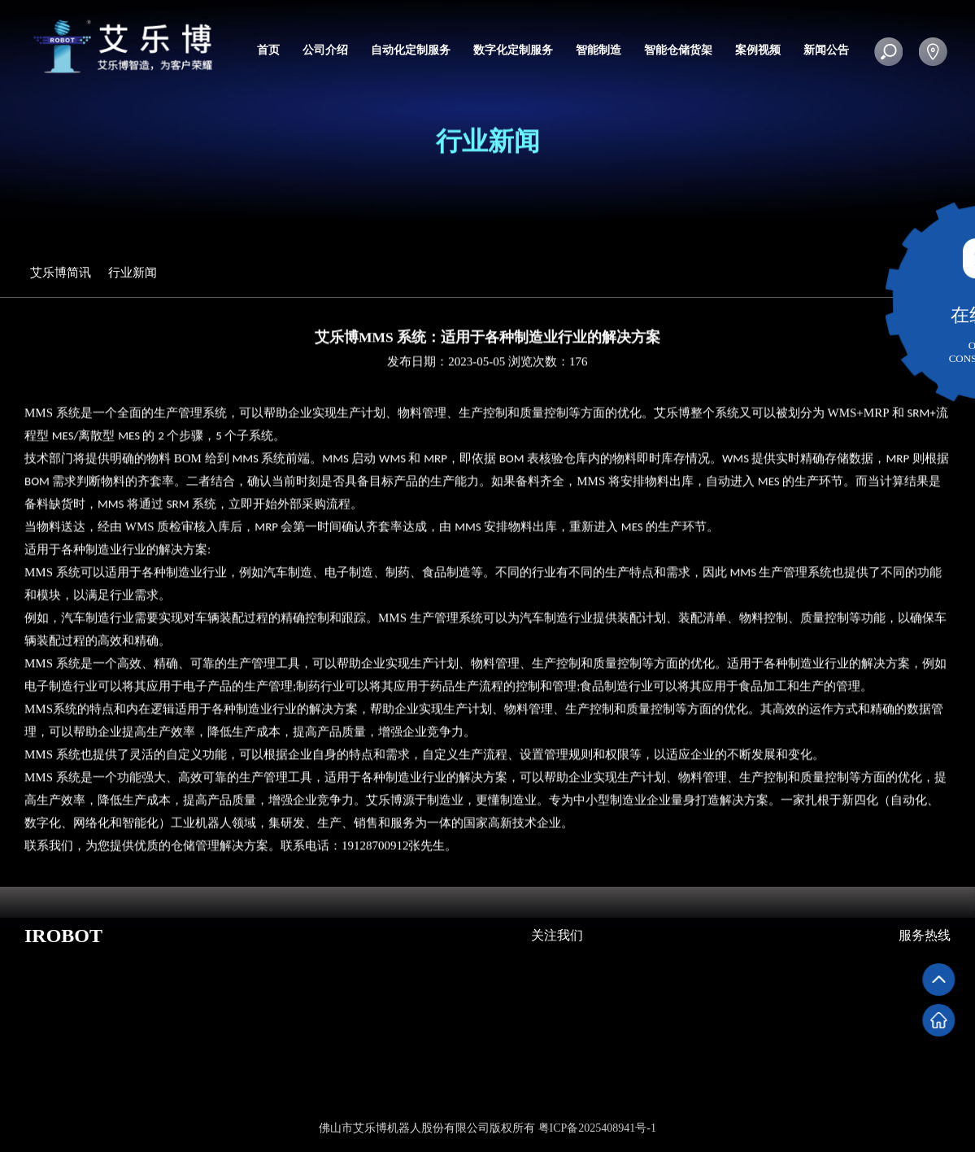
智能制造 (598, 50)
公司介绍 (325, 50)
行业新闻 (139, 272)
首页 (268, 50)
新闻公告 (826, 50)
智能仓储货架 (678, 50)
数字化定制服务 (513, 50)
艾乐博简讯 (67, 272)
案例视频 (758, 50)
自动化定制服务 (411, 50)
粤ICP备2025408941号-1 (597, 1128)
